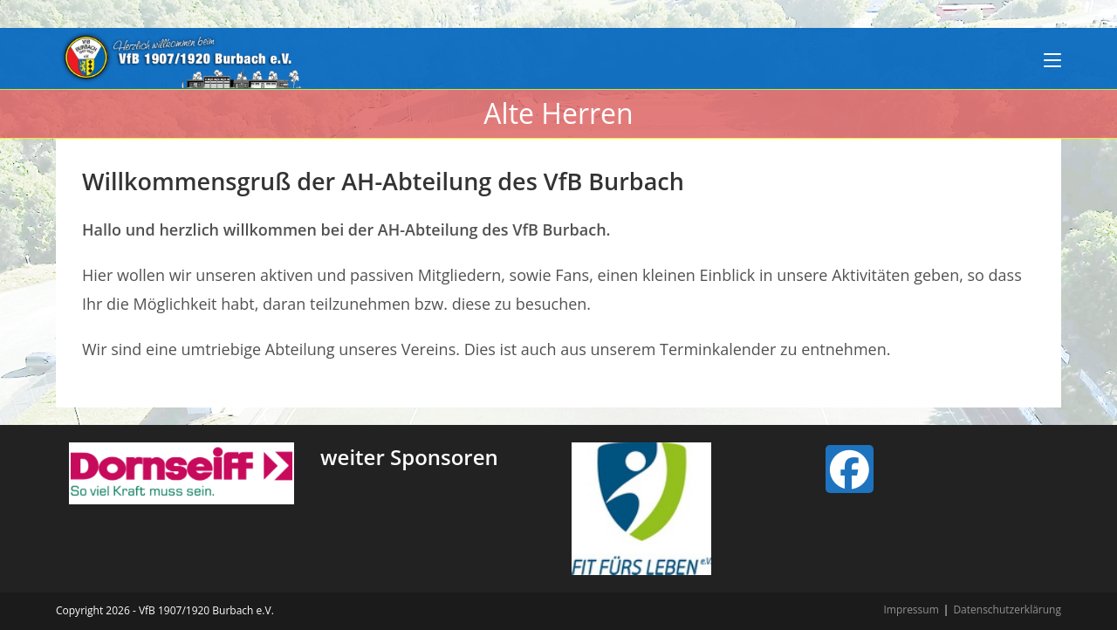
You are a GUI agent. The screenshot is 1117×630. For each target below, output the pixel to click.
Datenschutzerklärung (1007, 609)
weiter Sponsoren (409, 456)
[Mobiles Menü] (1052, 58)
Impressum (910, 609)
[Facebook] (850, 469)
